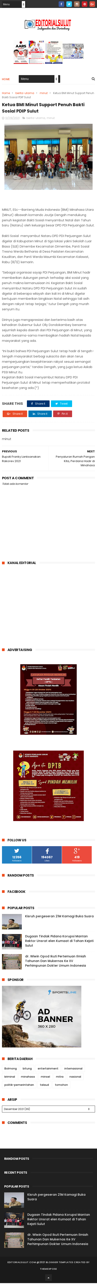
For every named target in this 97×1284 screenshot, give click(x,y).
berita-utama (24, 93)
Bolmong (10, 1069)
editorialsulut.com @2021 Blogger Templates (40, 1263)
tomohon (61, 1086)
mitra (59, 1077)
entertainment (48, 1069)
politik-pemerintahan (19, 1086)
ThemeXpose (48, 1269)
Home (6, 79)
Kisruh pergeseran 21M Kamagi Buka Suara (59, 917)
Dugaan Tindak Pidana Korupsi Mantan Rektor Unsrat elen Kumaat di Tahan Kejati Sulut (59, 941)
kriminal (9, 1077)
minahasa (28, 1077)
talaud (44, 1086)
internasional (73, 1069)
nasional (75, 1077)
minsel (45, 1077)
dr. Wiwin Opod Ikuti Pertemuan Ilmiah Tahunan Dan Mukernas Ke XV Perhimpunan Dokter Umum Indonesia (55, 961)
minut (44, 93)
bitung (27, 1069)
